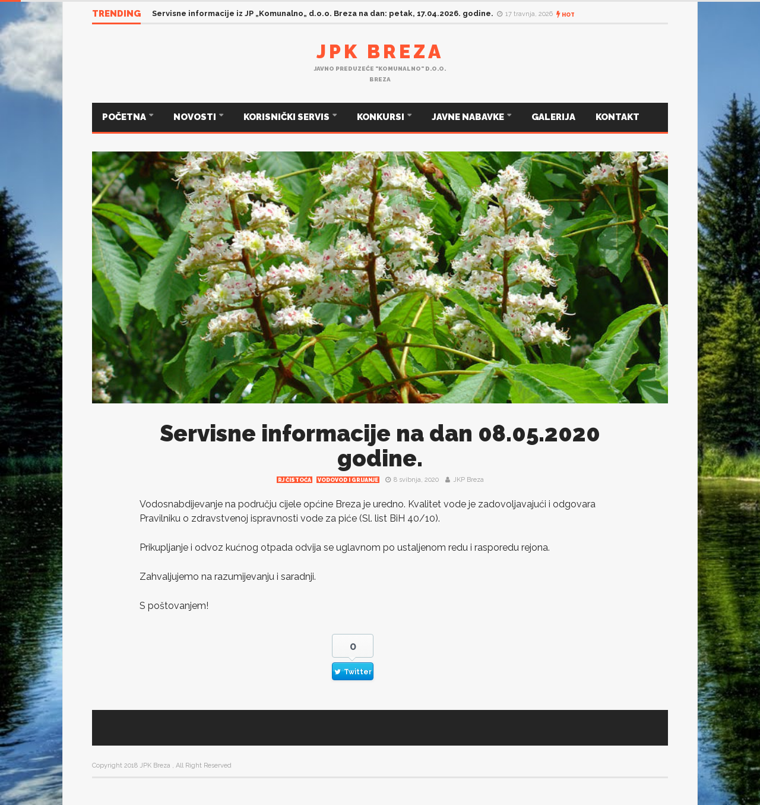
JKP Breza (468, 480)
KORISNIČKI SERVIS (287, 117)
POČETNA (125, 117)
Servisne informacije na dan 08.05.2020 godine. (380, 446)
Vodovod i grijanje (348, 480)
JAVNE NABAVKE (469, 117)
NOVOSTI (195, 117)
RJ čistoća (294, 480)
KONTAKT (617, 117)
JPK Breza (380, 51)
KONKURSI (381, 117)
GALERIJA (553, 117)
